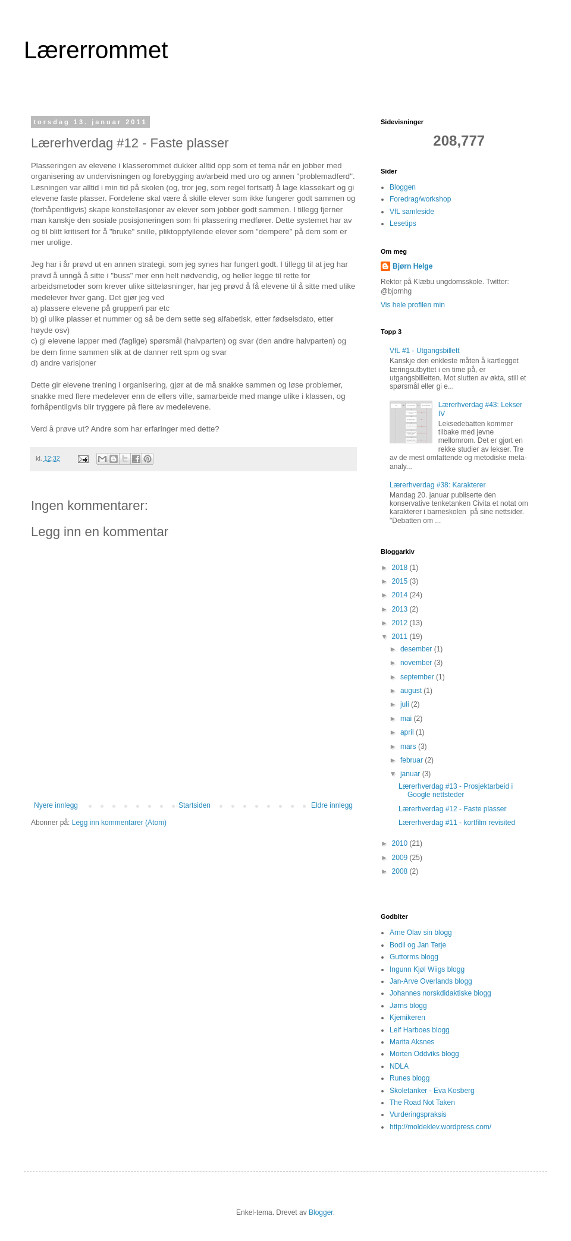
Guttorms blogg (414, 957)
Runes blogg (409, 1078)
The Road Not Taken (422, 1102)
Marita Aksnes (412, 1042)
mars (409, 746)
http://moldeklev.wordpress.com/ (440, 1127)
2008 (401, 871)
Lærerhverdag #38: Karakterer (437, 485)
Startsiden (194, 805)
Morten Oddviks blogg (424, 1054)
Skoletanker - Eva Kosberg (432, 1090)
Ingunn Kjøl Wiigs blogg (427, 969)
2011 (401, 636)
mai (407, 718)
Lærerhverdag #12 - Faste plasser (452, 809)
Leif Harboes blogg (420, 1030)
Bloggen (403, 187)
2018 (401, 567)
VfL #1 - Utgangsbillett (425, 351)
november (417, 663)
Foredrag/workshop (420, 199)
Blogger (321, 1212)
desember (417, 649)
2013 (401, 609)
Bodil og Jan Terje (418, 945)
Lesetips (403, 223)
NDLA (399, 1066)
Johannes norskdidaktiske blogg (440, 993)
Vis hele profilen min (413, 305)
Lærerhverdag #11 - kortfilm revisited (457, 822)
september (418, 677)
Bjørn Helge (412, 266)
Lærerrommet (96, 50)
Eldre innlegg (332, 805)
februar (412, 760)
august (411, 690)
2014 (401, 595)
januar (411, 774)
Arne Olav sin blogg (421, 932)
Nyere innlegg (56, 805)
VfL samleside (412, 211)
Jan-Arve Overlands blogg (431, 981)
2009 (401, 857)
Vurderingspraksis (418, 1114)
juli (405, 704)
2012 (401, 623)
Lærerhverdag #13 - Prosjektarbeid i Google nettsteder (456, 790)
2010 (401, 843)
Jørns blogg (408, 1005)
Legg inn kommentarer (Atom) (119, 822)
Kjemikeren (407, 1017)
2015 (401, 581)
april (408, 732)
